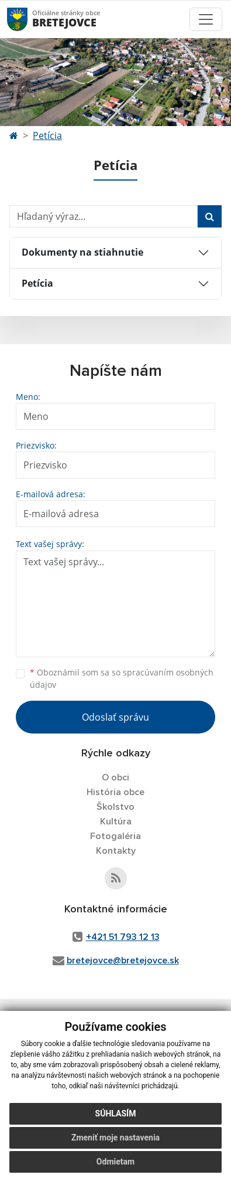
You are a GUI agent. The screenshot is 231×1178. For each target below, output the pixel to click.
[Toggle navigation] (205, 19)
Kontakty (116, 851)
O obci (115, 777)
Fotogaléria (115, 836)
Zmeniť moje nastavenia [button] (115, 1137)
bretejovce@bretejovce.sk (123, 960)
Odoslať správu (115, 717)
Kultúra (116, 821)
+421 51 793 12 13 (123, 937)
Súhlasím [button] (115, 1113)
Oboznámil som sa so (121, 678)
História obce (115, 792)
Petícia (47, 135)
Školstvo (115, 807)
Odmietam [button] (115, 1161)
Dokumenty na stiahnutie (82, 252)
